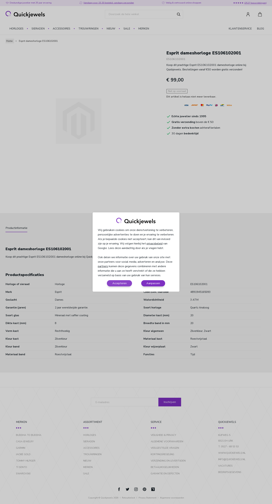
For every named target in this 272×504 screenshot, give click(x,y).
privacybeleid (155, 243)
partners (103, 266)
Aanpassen (153, 283)
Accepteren (119, 283)
